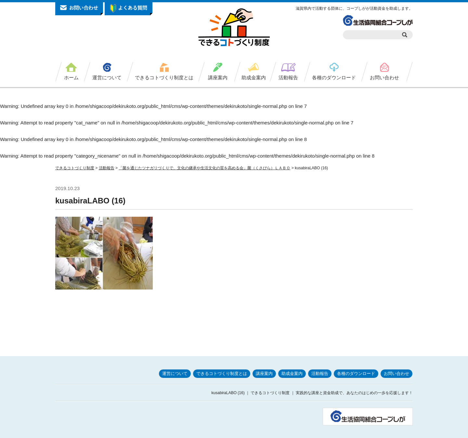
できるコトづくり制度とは (164, 77)
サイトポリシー (336, 431)
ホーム (71, 77)
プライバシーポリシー (297, 431)
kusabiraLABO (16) (90, 200)
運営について (107, 77)
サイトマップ (399, 431)
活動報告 (288, 77)
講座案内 (218, 77)
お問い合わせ (384, 77)
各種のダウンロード (334, 77)
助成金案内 (253, 77)
